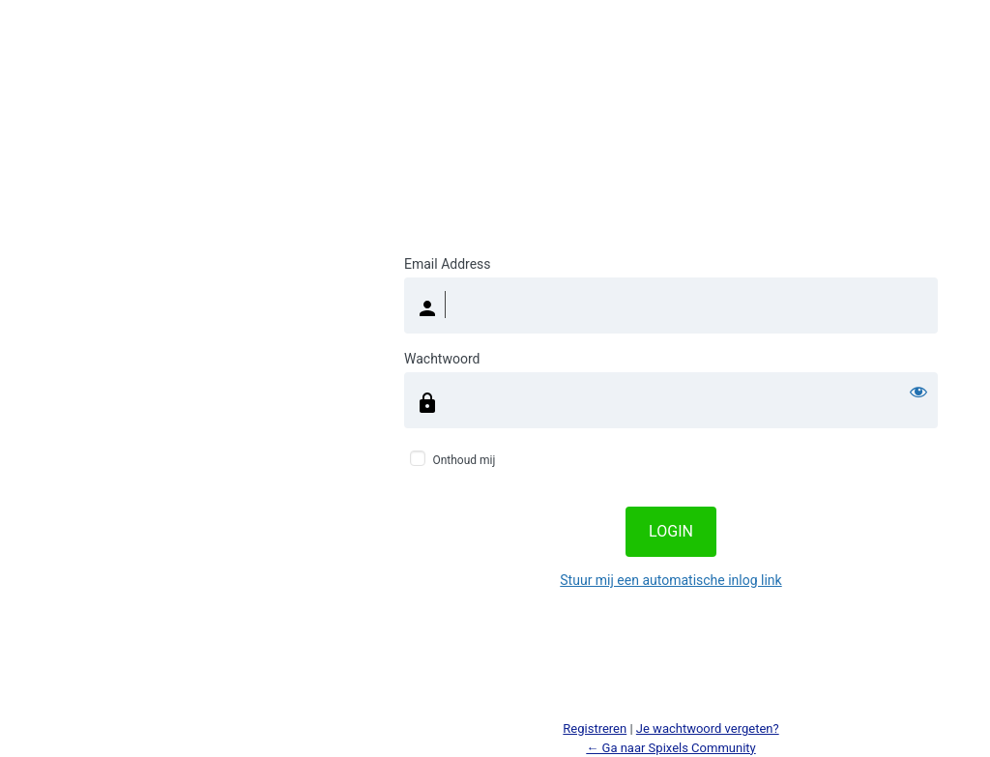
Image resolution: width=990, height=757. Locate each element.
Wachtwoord (442, 358)
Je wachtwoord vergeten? (707, 728)
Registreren (594, 728)
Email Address (447, 264)
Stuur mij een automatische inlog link (670, 580)
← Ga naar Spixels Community (670, 748)
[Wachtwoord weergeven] (918, 391)
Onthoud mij (463, 460)
